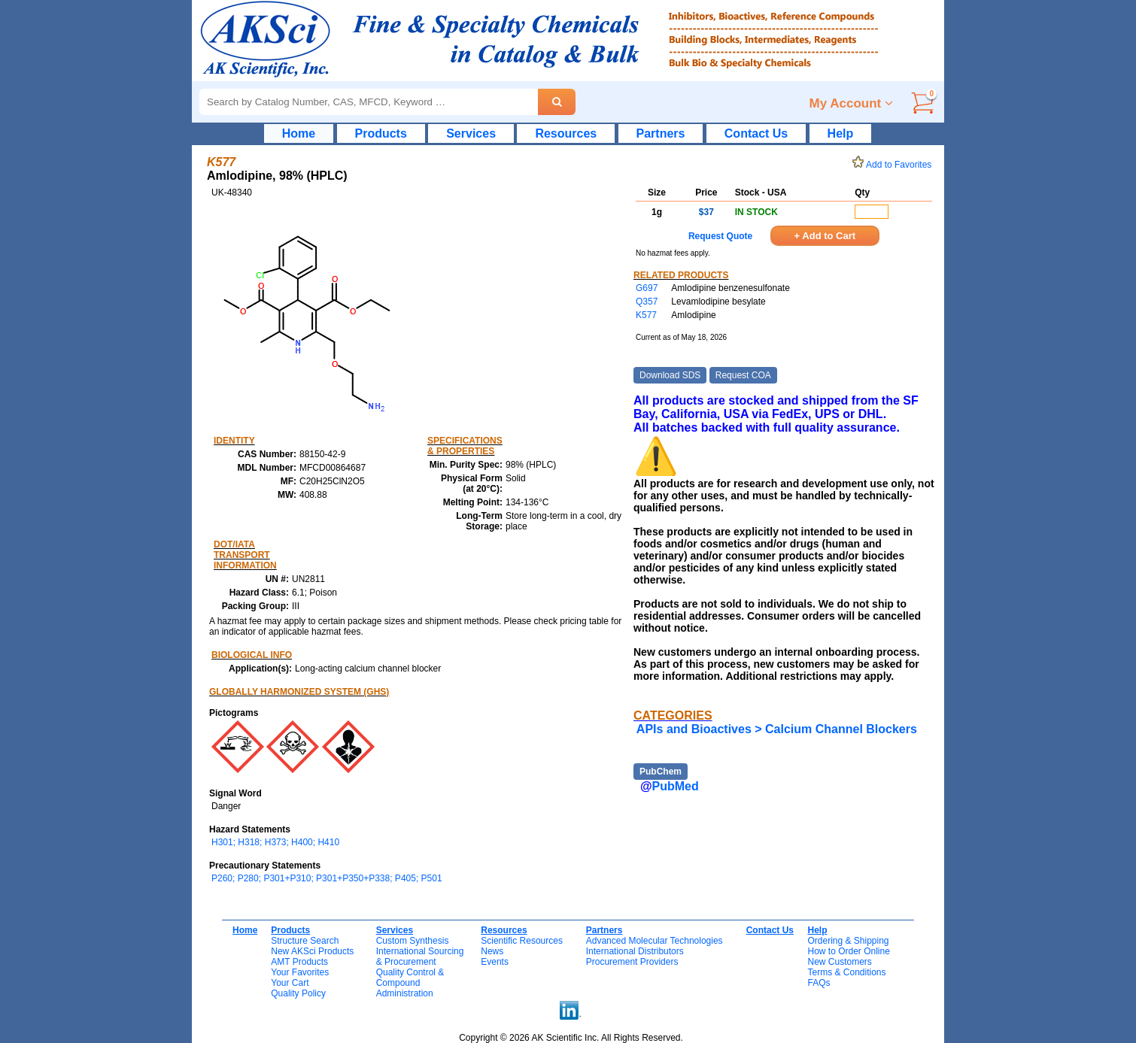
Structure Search (305, 940)
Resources (566, 133)
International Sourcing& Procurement (420, 956)
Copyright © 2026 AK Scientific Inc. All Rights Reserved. (571, 1037)
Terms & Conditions (846, 972)
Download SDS (669, 375)
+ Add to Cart (825, 235)
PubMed (675, 786)
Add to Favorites (894, 164)
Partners (660, 133)
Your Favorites (300, 972)
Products (381, 133)
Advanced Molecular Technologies (654, 940)
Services (471, 133)
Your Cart (289, 983)
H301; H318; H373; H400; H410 (275, 842)
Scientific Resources (522, 940)
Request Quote (720, 236)
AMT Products (299, 962)
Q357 (647, 301)
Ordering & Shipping (847, 940)
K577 (646, 315)
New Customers (839, 962)
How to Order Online (848, 951)
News (492, 951)
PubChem (660, 771)
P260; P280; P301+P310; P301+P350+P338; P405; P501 (326, 878)
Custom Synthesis (412, 940)
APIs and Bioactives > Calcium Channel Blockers (776, 729)
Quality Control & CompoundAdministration (410, 983)
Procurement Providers (632, 962)
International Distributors (635, 951)
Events (495, 962)
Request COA (743, 375)
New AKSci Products (312, 951)
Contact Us (756, 133)
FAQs (818, 983)
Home (298, 133)
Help (841, 133)
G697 (647, 288)
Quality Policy (298, 993)
